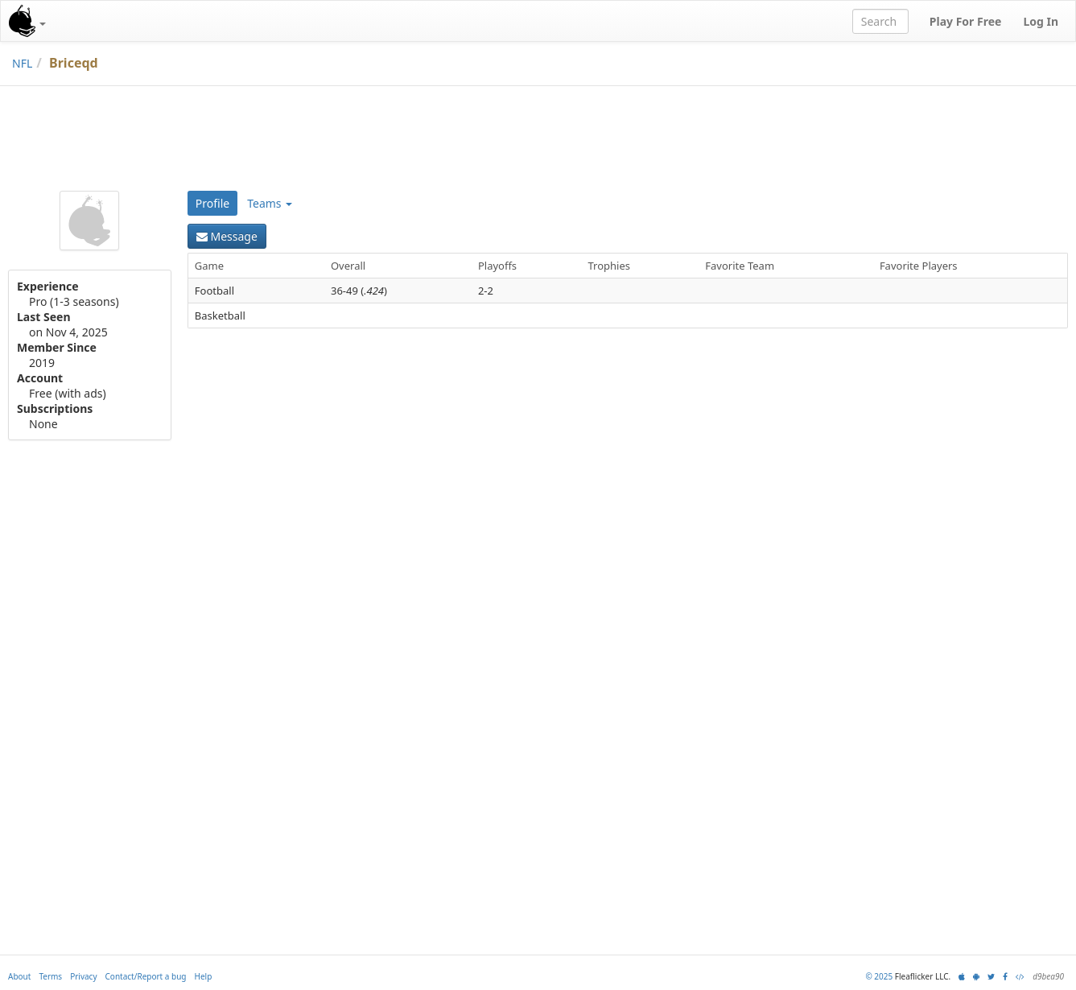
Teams (269, 203)
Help (203, 976)
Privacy (83, 976)
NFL (22, 63)
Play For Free (966, 21)
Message (227, 236)
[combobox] (880, 21)
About (19, 976)
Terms (50, 976)
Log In (1040, 21)
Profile (212, 203)
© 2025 (879, 976)
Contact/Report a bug (146, 976)
